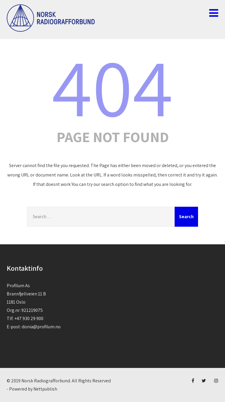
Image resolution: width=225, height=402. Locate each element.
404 (112, 86)
